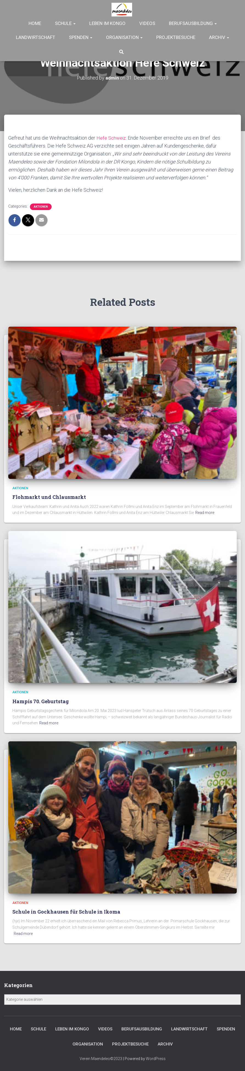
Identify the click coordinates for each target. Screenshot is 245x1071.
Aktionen (41, 206)
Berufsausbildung (193, 23)
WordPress (156, 1058)
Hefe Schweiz (111, 138)
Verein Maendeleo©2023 (101, 1058)
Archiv (219, 37)
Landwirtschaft (35, 37)
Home (35, 23)
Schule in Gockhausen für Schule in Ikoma (66, 910)
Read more (204, 511)
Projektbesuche (175, 37)
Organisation (124, 37)
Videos (147, 23)
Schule (65, 23)
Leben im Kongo (107, 23)
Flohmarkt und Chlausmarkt (49, 495)
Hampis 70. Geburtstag (40, 699)
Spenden (80, 37)
